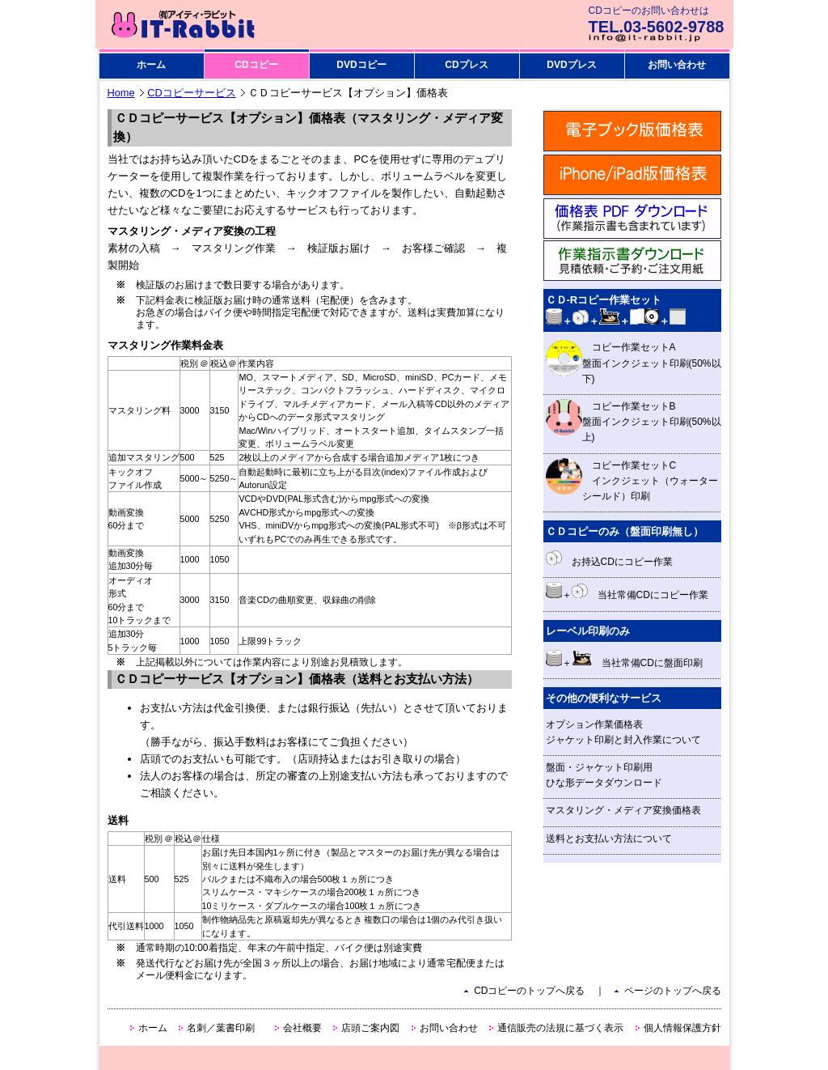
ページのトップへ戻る (672, 990)
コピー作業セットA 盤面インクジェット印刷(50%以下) (633, 362)
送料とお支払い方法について (609, 838)
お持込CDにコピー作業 (609, 558)
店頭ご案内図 (370, 1028)
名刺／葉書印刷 (221, 1028)
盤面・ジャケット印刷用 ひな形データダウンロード (604, 775)
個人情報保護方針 (682, 1028)
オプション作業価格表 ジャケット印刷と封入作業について (623, 732)
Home (121, 93)
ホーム (151, 64)
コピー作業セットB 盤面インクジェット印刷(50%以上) (633, 421)
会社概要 (302, 1028)
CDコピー (255, 64)
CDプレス (466, 64)
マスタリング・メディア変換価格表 (623, 810)
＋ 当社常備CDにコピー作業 (627, 591)
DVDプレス (571, 64)
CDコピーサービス (191, 93)
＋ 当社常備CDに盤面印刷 (624, 659)
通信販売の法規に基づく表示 (560, 1028)
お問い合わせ (677, 64)
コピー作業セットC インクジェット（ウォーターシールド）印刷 (632, 480)
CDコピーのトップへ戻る (529, 990)
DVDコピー (361, 64)
